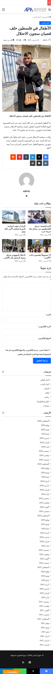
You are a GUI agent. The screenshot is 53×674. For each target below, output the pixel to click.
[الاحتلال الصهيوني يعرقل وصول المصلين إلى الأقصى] (13, 245)
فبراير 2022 (44, 593)
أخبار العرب (36, 17)
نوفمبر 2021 (44, 606)
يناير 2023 (45, 546)
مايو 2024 (45, 477)
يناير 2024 (45, 494)
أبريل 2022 (44, 584)
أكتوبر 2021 (44, 610)
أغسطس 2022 (43, 567)
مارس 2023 (44, 537)
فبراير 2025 (44, 442)
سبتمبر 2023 (44, 511)
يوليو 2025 (45, 425)
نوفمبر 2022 (44, 554)
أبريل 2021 (44, 636)
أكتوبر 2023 (44, 507)
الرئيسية (47, 17)
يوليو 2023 (45, 520)
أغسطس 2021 (43, 619)
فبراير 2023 (44, 541)
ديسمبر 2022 (44, 550)
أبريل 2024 (44, 481)
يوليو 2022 (45, 571)
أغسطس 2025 (43, 421)
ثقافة (47, 393)
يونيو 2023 (45, 524)
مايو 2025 (45, 434)
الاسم (48, 315)
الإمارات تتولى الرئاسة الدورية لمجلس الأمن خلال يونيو (14, 229)
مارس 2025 (44, 438)
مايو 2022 (45, 580)
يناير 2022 (45, 597)
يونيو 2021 (45, 627)
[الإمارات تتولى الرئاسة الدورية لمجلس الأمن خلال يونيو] (13, 217)
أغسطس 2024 (43, 464)
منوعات (46, 406)
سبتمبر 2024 (44, 459)
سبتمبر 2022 (44, 563)
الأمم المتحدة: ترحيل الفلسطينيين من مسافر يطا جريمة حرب (40, 229)
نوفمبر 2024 (44, 455)
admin (45, 40)
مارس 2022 (44, 589)
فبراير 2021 (44, 645)
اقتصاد (46, 388)
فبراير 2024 (44, 490)
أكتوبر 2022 (44, 559)
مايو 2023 (45, 528)
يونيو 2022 (45, 576)
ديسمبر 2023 (44, 498)
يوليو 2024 (45, 468)
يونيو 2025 (45, 429)
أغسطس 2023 (43, 515)
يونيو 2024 (45, 472)
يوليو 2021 (45, 623)
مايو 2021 (45, 632)
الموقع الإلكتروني (44, 338)
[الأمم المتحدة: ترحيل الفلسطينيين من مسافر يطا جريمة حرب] (39, 217)
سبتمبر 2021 (44, 614)
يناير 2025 (45, 447)
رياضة (46, 397)
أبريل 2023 (44, 533)
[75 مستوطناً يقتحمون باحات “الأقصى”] (39, 245)
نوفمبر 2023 (44, 503)
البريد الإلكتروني (44, 326)
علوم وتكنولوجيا (43, 401)
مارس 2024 (44, 485)
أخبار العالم (45, 380)
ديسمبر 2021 (44, 602)
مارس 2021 (44, 640)
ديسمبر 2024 (44, 451)
